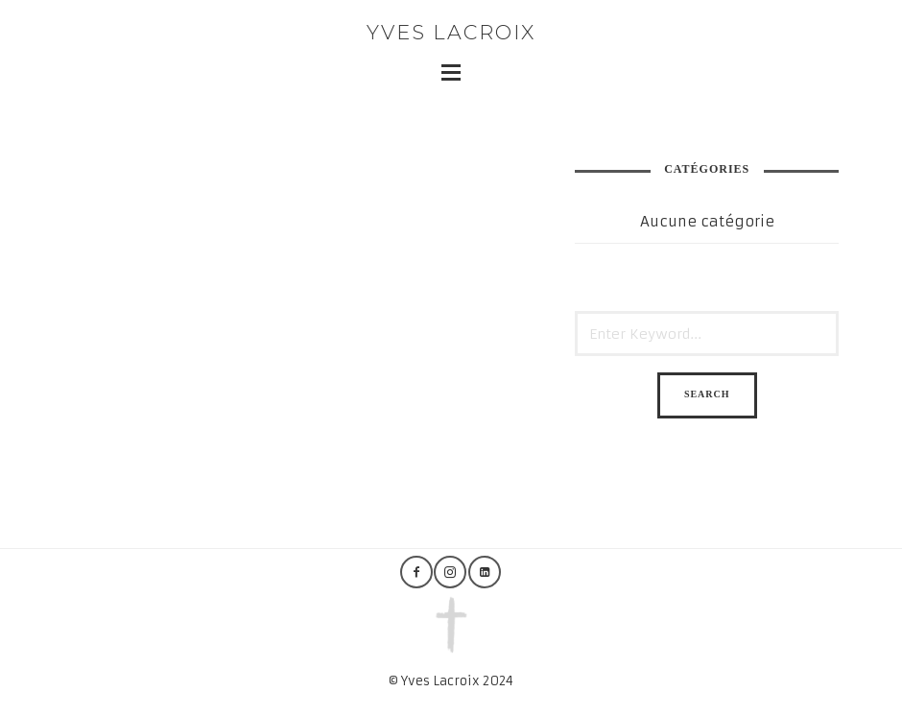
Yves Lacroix (451, 32)
